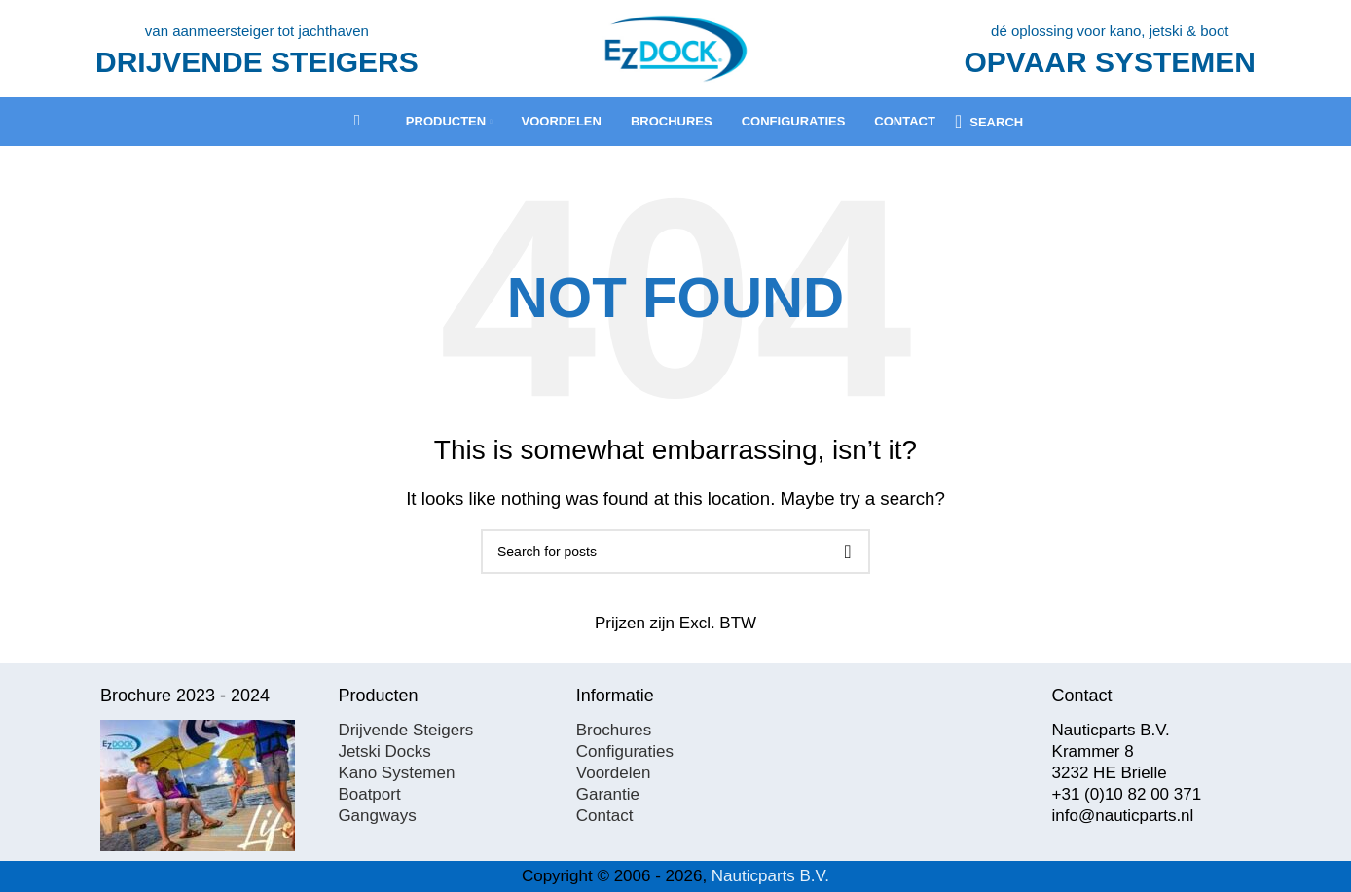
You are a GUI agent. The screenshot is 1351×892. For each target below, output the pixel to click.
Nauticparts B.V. (770, 876)
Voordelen (613, 773)
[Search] (989, 121)
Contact (605, 815)
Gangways (377, 815)
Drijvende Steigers (405, 730)
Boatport (369, 794)
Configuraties (625, 751)
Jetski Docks (384, 751)
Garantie (607, 794)
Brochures (613, 730)
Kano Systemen (396, 773)
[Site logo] (675, 47)
